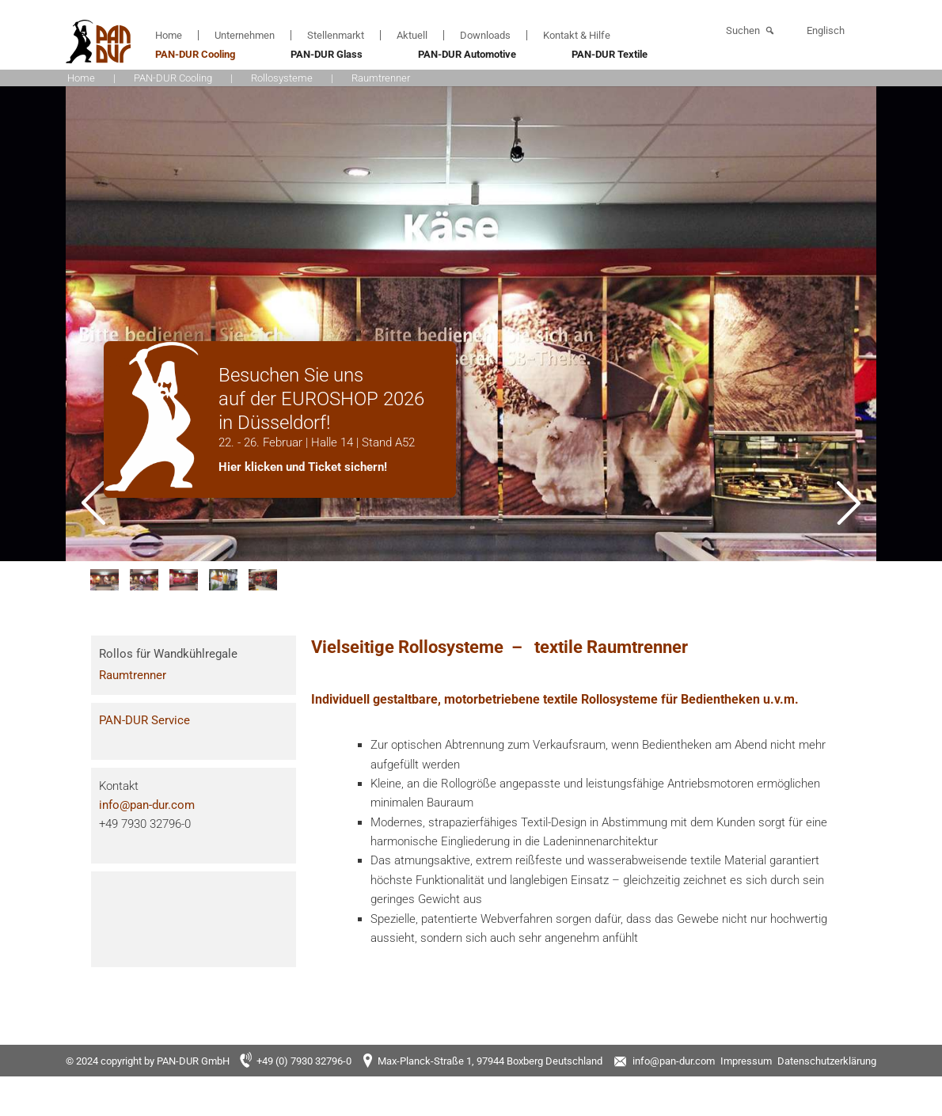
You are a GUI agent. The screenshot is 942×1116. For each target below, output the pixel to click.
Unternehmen (245, 35)
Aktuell (412, 35)
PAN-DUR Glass (327, 54)
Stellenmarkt (335, 35)
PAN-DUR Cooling (195, 54)
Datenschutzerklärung (826, 1061)
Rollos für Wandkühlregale (168, 654)
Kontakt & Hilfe (576, 35)
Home (168, 35)
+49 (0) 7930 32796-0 (303, 1061)
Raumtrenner (132, 675)
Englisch (826, 30)
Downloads (485, 35)
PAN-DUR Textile (610, 54)
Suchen (743, 30)
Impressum (746, 1061)
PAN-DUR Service (144, 720)
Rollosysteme (282, 78)
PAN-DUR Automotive (467, 54)
